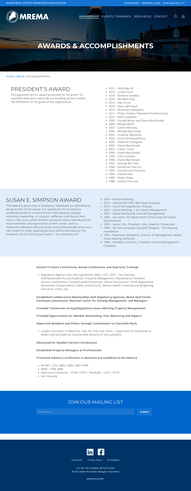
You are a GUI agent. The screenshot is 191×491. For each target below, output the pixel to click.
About (20, 76)
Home (10, 76)
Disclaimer (76, 460)
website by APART (95, 478)
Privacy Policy (94, 460)
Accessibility (113, 460)
